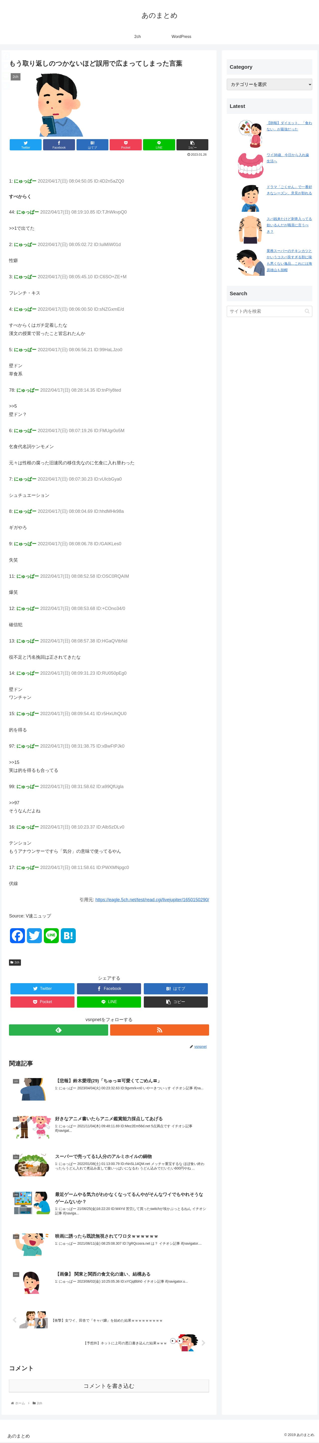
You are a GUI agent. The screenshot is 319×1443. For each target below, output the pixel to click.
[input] (270, 311)
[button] (307, 311)
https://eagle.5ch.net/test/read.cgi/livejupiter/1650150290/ (152, 899)
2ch (14, 962)
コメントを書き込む (109, 1387)
